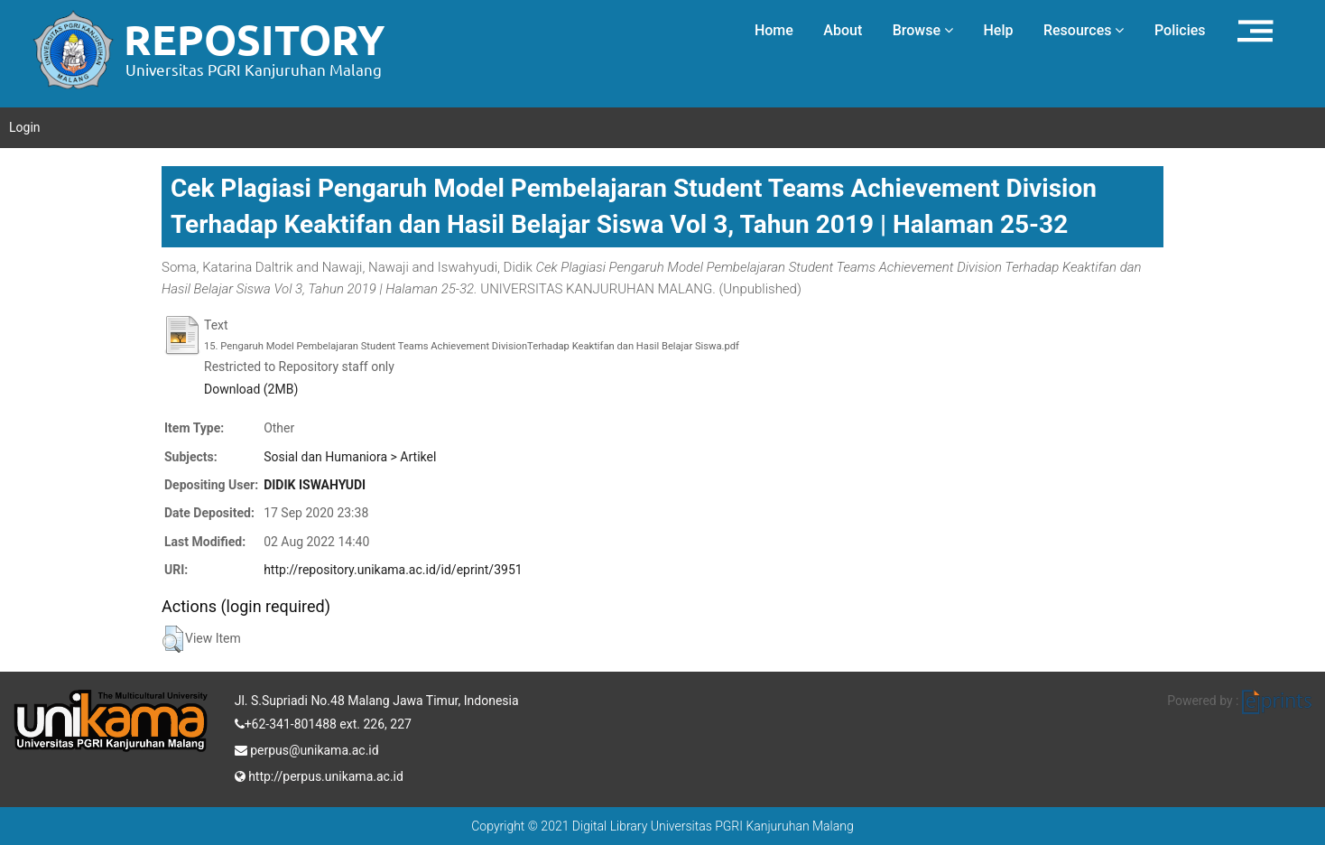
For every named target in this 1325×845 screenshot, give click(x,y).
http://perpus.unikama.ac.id (319, 775)
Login (25, 127)
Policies (1180, 30)
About (842, 30)
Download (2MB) (251, 389)
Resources (1084, 30)
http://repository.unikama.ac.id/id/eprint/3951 (393, 569)
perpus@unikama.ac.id (307, 748)
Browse (923, 30)
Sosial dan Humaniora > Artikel (350, 457)
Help (998, 30)
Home (774, 30)
